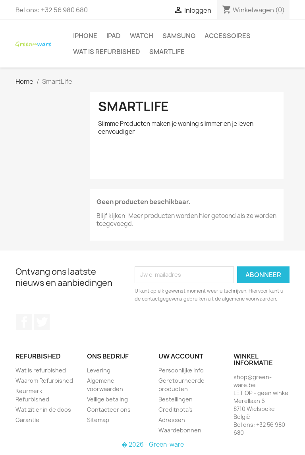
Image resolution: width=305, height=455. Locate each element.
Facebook (24, 322)
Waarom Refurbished (44, 380)
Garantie (27, 420)
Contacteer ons (109, 409)
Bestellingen (175, 399)
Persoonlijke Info (181, 370)
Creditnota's (175, 409)
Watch (141, 35)
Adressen (171, 420)
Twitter (42, 322)
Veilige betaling (107, 399)
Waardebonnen (179, 430)
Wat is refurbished (106, 51)
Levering (98, 370)
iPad (113, 35)
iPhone (85, 35)
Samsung (178, 35)
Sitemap (98, 420)
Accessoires (228, 35)
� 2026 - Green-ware (153, 444)
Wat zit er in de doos (43, 409)
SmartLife (167, 51)
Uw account (180, 356)
